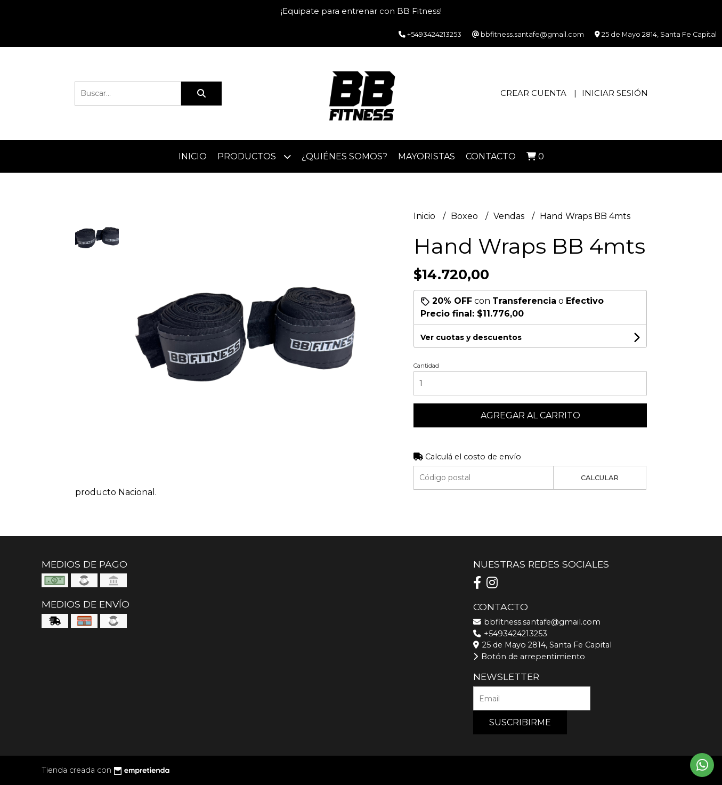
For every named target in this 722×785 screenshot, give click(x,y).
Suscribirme (520, 722)
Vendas (509, 216)
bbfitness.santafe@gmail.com (537, 622)
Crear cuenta (533, 93)
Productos (254, 156)
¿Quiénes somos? (344, 156)
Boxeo (465, 216)
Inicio (193, 156)
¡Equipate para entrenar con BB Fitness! (361, 11)
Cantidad (426, 365)
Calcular (600, 478)
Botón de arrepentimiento (529, 656)
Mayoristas (426, 156)
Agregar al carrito (530, 415)
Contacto (491, 156)
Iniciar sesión (615, 93)
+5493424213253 (510, 633)
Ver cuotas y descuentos (471, 337)
